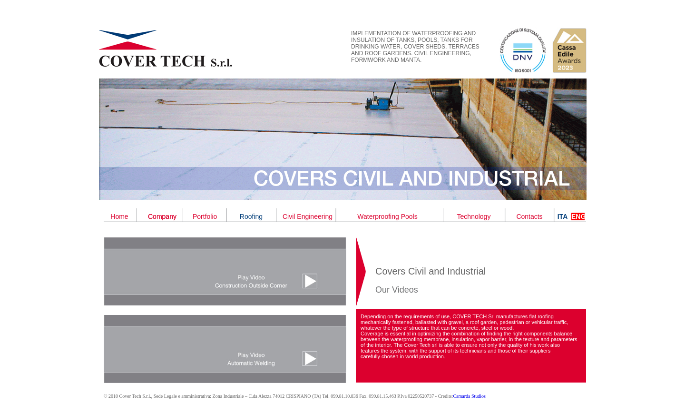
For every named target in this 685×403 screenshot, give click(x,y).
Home (119, 216)
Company (162, 216)
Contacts (529, 216)
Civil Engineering (308, 216)
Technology (474, 216)
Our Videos (396, 290)
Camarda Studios (469, 396)
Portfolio (205, 216)
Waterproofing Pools (387, 216)
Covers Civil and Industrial (430, 271)
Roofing (251, 216)
